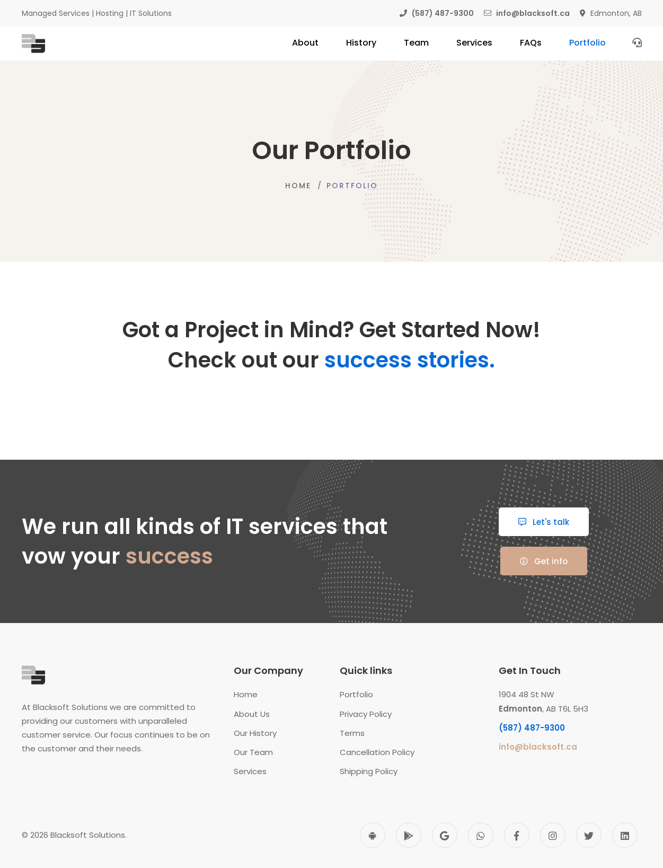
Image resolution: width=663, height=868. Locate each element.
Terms (352, 733)
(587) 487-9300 (532, 727)
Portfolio (356, 694)
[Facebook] (516, 835)
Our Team (253, 752)
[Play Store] (408, 835)
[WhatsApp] (480, 835)
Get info (544, 561)
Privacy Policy (366, 714)
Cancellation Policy (377, 752)
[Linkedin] (625, 835)
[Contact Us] (637, 42)
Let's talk (543, 522)
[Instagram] (552, 835)
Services (250, 771)
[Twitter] (589, 835)
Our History (255, 733)
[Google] (444, 835)
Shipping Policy (368, 771)
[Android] (372, 835)
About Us (252, 714)
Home (298, 185)
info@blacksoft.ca (538, 746)
